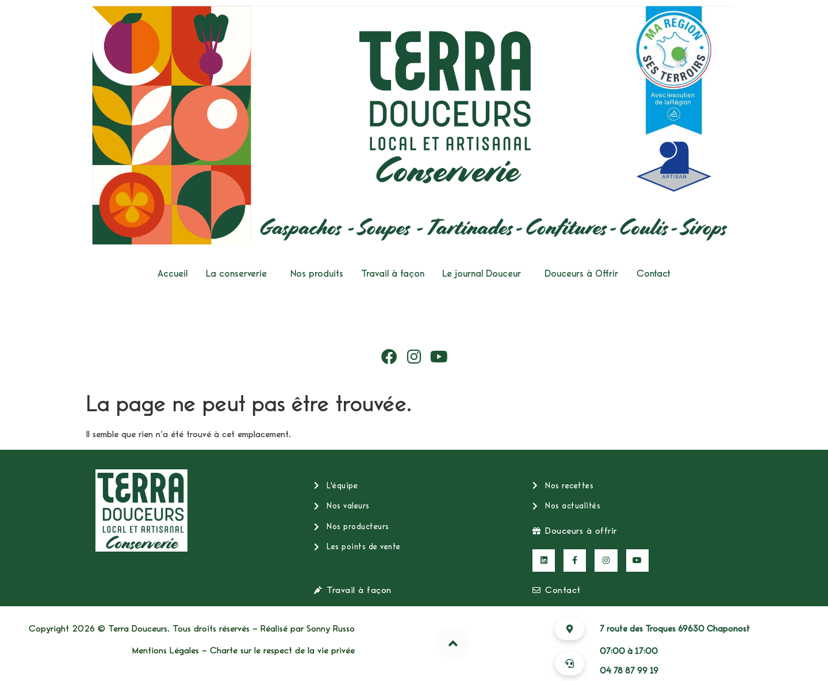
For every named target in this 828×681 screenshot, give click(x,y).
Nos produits (316, 273)
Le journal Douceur (481, 273)
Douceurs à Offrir (581, 273)
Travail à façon (392, 273)
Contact (653, 273)
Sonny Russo (330, 628)
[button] (239, 273)
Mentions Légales (165, 650)
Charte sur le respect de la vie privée (282, 650)
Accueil (172, 273)
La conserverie (236, 273)
